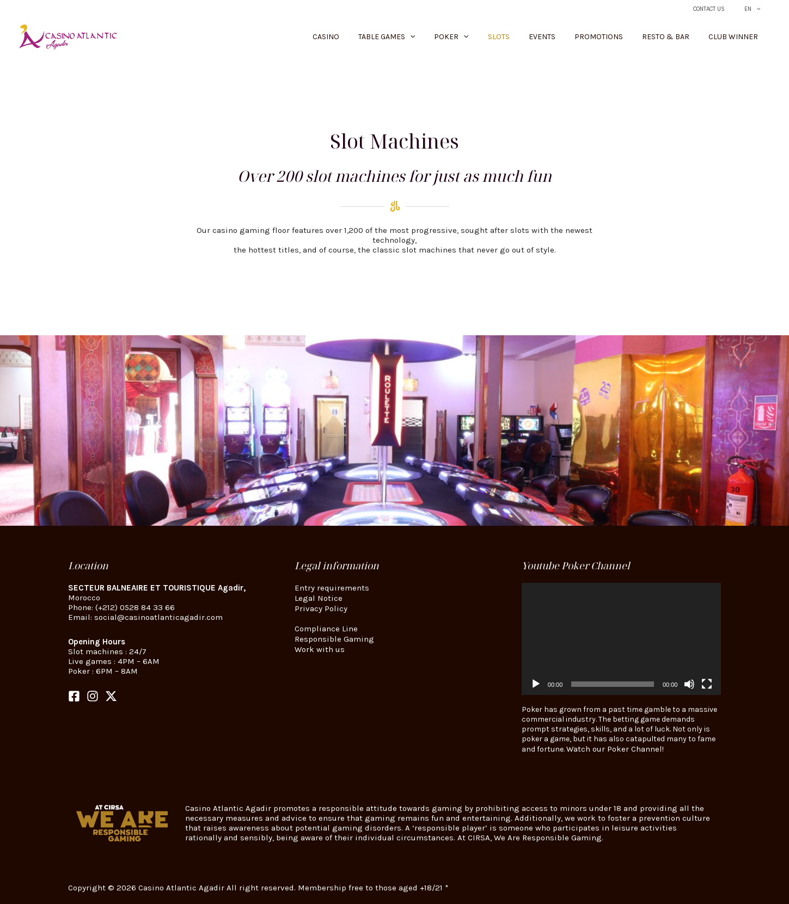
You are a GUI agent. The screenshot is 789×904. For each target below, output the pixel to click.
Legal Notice (318, 597)
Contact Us (720, 9)
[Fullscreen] (706, 684)
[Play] (535, 684)
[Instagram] (93, 696)
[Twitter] (111, 696)
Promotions (619, 36)
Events (570, 36)
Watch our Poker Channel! (615, 749)
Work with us (320, 647)
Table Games (439, 37)
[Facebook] (74, 696)
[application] (621, 639)
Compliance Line (326, 627)
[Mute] (689, 684)
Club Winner (737, 36)
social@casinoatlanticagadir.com (158, 617)
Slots (535, 36)
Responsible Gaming (334, 637)
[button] (759, 9)
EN (756, 9)
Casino (387, 36)
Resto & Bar (677, 36)
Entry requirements (332, 588)
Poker (496, 37)
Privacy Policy (321, 607)
